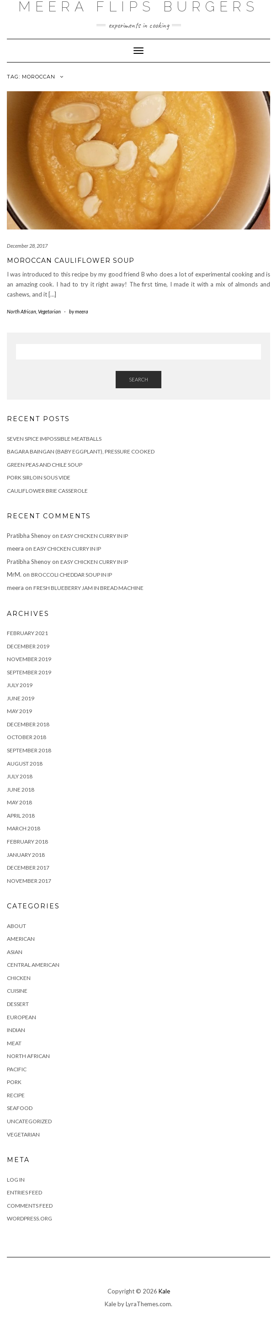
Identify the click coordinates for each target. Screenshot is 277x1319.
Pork (14, 1082)
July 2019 (19, 685)
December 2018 (28, 724)
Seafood (19, 1108)
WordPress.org (29, 1218)
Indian (16, 1030)
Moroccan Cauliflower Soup (70, 260)
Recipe (16, 1095)
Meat (14, 1043)
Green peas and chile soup (44, 464)
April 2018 (21, 815)
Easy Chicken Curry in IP (94, 535)
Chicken (19, 978)
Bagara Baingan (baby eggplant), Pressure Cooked (80, 451)
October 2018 (26, 737)
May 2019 (19, 711)
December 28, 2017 (27, 246)
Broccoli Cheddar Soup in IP (71, 574)
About (16, 926)
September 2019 (29, 672)
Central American (33, 964)
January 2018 (26, 854)
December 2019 (28, 646)
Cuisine (17, 990)
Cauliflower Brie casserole (47, 490)
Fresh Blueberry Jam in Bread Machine (88, 587)
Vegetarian (49, 311)
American (21, 938)
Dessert (18, 1004)
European (21, 1017)
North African (21, 311)
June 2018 (20, 789)
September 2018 (29, 750)
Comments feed (30, 1205)
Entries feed (24, 1192)
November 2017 (29, 880)
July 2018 (19, 776)
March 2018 (23, 828)
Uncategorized (29, 1121)
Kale (164, 1291)
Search (138, 379)
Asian (14, 952)
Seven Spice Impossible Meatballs (54, 438)
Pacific (17, 1069)
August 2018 (25, 763)
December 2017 (28, 867)
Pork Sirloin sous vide (38, 477)
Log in (16, 1179)
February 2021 (27, 633)
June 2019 (20, 698)
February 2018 (27, 841)
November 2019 (29, 659)
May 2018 (19, 802)
